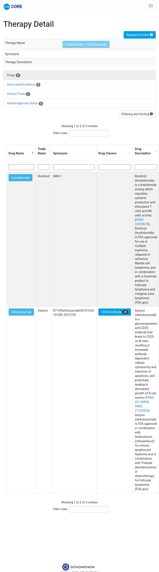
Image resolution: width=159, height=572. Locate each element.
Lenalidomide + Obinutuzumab (86, 44)
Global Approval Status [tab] (25, 103)
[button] (32, 153)
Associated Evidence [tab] (23, 85)
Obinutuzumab (21, 312)
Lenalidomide (20, 177)
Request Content (139, 35)
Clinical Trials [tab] (18, 94)
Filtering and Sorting (137, 114)
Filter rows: (60, 133)
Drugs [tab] (13, 75)
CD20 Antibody (114, 312)
